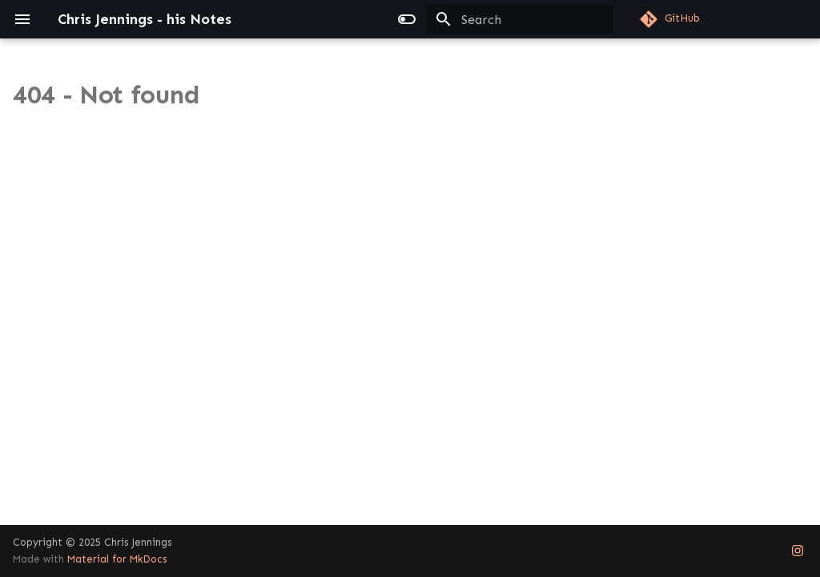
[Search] (519, 19)
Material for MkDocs (117, 559)
